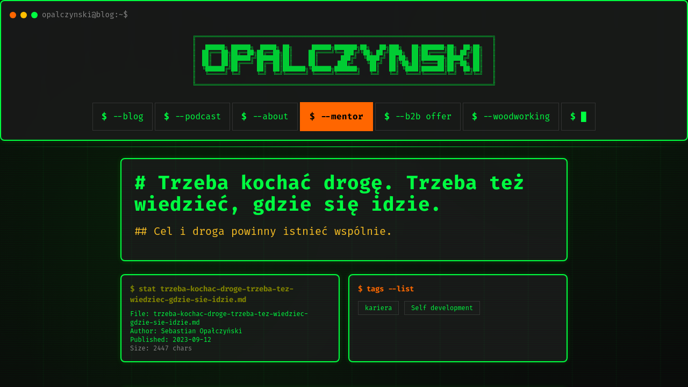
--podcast (198, 116)
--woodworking (516, 116)
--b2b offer (423, 116)
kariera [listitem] (378, 308)
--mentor (341, 116)
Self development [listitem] (442, 308)
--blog (128, 116)
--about (270, 116)
